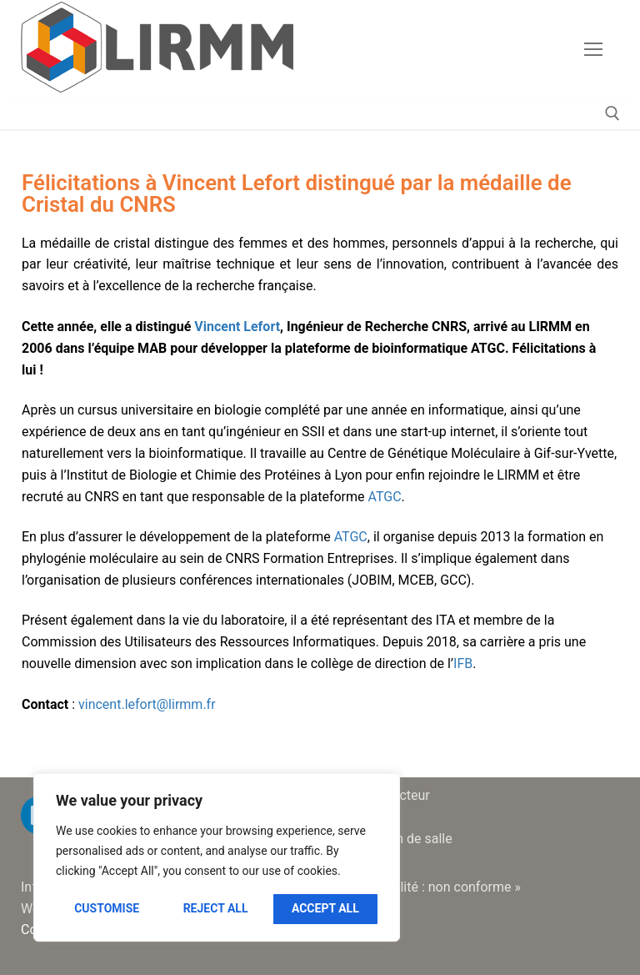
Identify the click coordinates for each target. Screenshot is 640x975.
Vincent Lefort (237, 326)
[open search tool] (612, 113)
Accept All (325, 908)
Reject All (215, 908)
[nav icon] (593, 49)
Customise (106, 908)
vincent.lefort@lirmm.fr (147, 704)
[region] (216, 857)
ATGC (385, 497)
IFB (462, 663)
